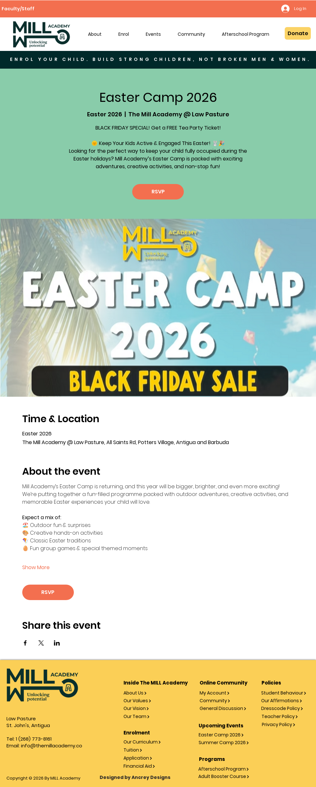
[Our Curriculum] (145, 742)
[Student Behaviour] (284, 693)
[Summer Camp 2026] (225, 742)
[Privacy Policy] (285, 724)
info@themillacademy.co (51, 745)
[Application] (145, 758)
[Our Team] (145, 716)
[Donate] (298, 33)
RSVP (158, 191)
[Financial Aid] (145, 766)
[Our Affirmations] (284, 700)
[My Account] (226, 693)
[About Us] (145, 693)
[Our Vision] (145, 708)
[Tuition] (145, 750)
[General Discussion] (226, 708)
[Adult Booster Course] (224, 776)
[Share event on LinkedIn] (57, 643)
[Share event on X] (41, 643)
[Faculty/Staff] (18, 8)
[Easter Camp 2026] (225, 735)
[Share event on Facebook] (25, 643)
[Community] (226, 700)
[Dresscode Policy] (284, 708)
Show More (36, 567)
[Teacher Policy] (285, 716)
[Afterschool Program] (224, 769)
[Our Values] (145, 700)
